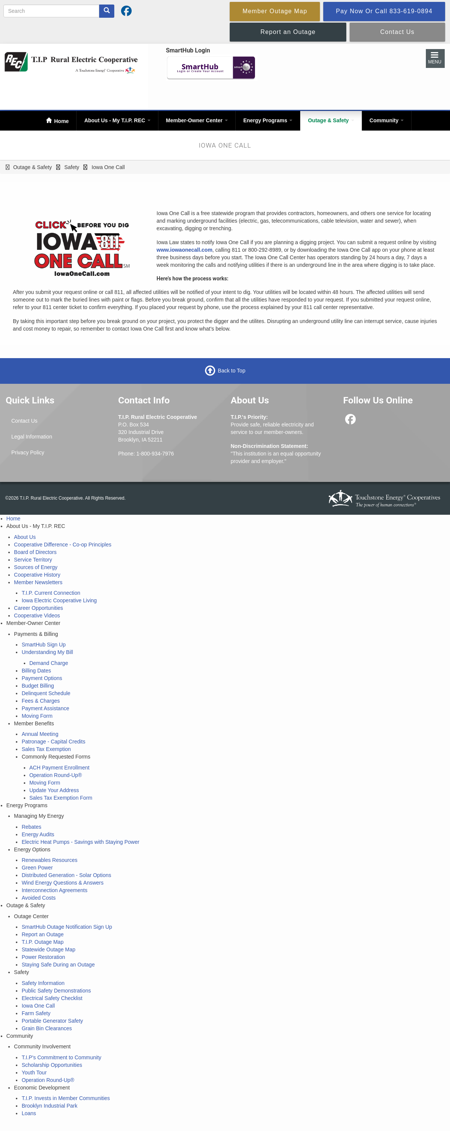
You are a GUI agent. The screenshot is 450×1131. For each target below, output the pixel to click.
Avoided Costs (38, 898)
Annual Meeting (40, 734)
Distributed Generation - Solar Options (66, 875)
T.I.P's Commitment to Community (61, 1057)
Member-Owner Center (197, 120)
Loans (29, 1113)
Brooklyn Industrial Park (49, 1106)
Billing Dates (36, 671)
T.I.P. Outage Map (42, 942)
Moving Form (37, 716)
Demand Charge (48, 663)
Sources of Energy (35, 567)
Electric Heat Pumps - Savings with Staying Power (80, 842)
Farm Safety (36, 1013)
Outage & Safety (331, 120)
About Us (25, 537)
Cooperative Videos (37, 615)
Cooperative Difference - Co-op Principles (62, 545)
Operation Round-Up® (55, 775)
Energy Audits (38, 834)
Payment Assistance (45, 708)
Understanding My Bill (47, 652)
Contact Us (24, 421)
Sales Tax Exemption (46, 749)
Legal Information (31, 437)
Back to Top (232, 371)
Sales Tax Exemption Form (60, 798)
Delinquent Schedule (46, 693)
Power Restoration (43, 957)
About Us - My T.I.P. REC (117, 120)
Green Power (37, 868)
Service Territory (33, 560)
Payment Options (42, 678)
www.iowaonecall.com (184, 250)
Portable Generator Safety (52, 1021)
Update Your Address (54, 790)
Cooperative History (37, 575)
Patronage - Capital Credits (53, 742)
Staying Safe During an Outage (58, 965)
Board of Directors (35, 552)
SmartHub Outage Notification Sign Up (67, 927)
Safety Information (43, 983)
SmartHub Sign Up (44, 645)
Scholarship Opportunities (52, 1065)
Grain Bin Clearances (47, 1028)
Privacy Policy (27, 452)
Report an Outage (42, 934)
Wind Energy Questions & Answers (62, 883)
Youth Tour (34, 1072)
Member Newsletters (38, 582)
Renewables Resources (49, 860)
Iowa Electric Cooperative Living (59, 600)
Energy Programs (268, 120)
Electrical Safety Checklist (52, 998)
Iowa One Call (38, 1006)
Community (387, 120)
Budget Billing (38, 686)
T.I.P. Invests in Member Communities (66, 1098)
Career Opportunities (38, 608)
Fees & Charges (41, 701)
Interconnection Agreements (54, 890)
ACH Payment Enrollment (59, 768)
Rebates (31, 827)
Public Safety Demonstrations (56, 991)
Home (61, 121)
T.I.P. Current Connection (51, 593)
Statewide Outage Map (48, 949)
